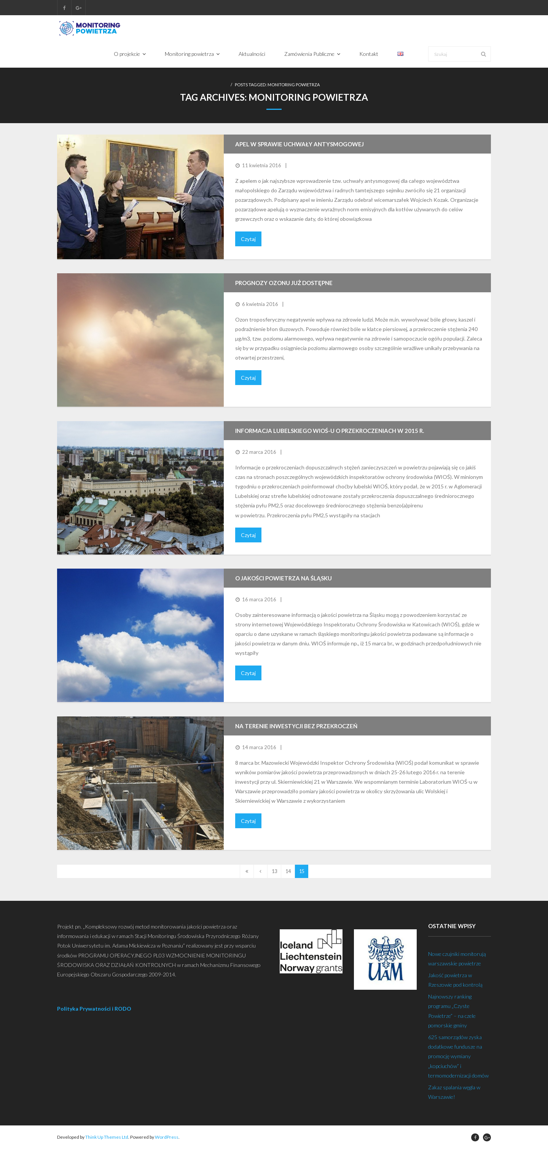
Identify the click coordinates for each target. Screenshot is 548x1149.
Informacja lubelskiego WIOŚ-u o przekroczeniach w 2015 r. (329, 431)
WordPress (166, 1137)
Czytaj (248, 239)
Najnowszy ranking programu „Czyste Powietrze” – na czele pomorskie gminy (452, 1011)
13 (274, 871)
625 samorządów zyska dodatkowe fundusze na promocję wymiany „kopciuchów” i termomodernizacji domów (458, 1056)
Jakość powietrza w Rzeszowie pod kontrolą (455, 980)
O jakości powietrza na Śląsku (283, 578)
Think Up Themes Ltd (106, 1137)
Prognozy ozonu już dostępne (284, 283)
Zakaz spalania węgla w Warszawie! (454, 1092)
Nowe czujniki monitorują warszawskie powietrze (457, 959)
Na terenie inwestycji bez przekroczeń (296, 726)
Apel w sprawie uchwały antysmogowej (299, 144)
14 (288, 871)
